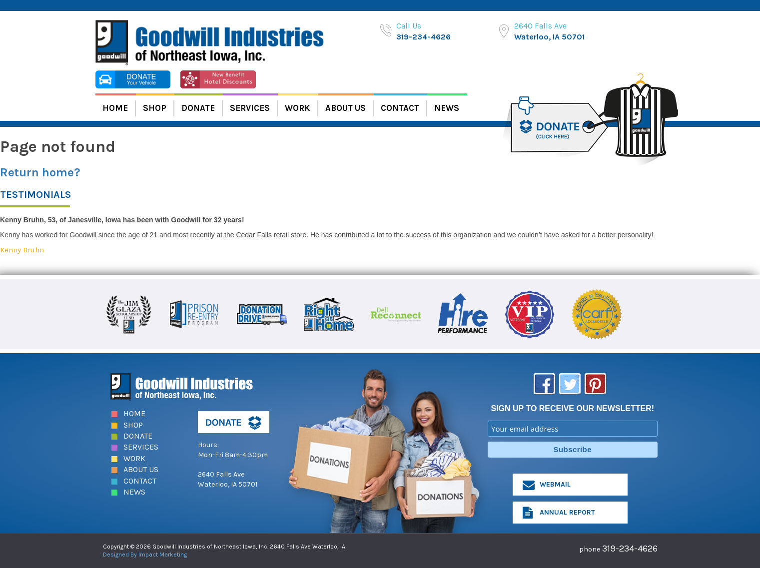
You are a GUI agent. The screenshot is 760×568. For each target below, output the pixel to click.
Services (250, 108)
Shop (154, 108)
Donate (198, 108)
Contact (400, 108)
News (446, 108)
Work (297, 108)
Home (115, 108)
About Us (345, 108)
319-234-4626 (423, 36)
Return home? (40, 172)
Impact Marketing (162, 554)
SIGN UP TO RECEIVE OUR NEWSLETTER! (572, 408)
